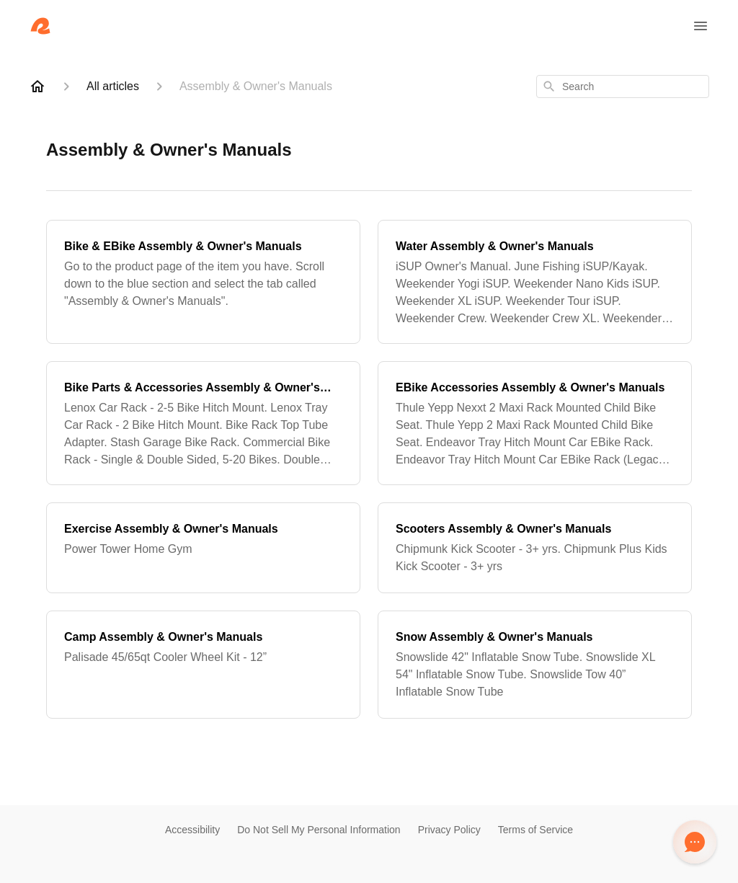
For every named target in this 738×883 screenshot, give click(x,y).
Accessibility (192, 829)
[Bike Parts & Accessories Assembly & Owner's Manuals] (203, 423)
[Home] (37, 86)
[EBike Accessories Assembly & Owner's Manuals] (535, 423)
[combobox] (622, 86)
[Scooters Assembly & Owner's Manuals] (535, 547)
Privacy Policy (449, 829)
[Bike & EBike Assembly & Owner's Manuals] (203, 282)
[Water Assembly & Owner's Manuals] (535, 282)
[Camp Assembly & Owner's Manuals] (203, 665)
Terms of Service (535, 829)
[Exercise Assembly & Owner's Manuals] (203, 547)
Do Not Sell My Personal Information (318, 829)
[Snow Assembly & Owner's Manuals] (535, 665)
